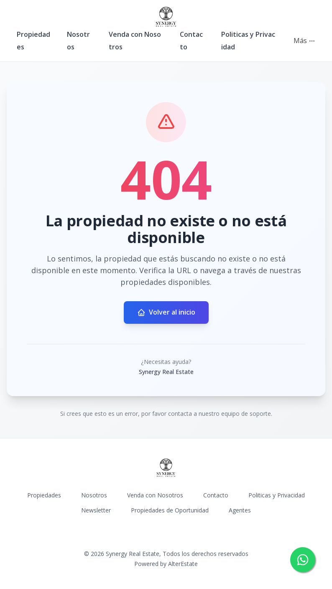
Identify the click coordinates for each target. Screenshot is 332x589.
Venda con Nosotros (155, 495)
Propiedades (44, 495)
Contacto (215, 495)
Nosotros (94, 495)
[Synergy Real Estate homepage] (166, 17)
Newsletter (96, 510)
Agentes (240, 510)
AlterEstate (183, 564)
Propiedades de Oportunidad (170, 510)
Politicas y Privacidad (276, 495)
